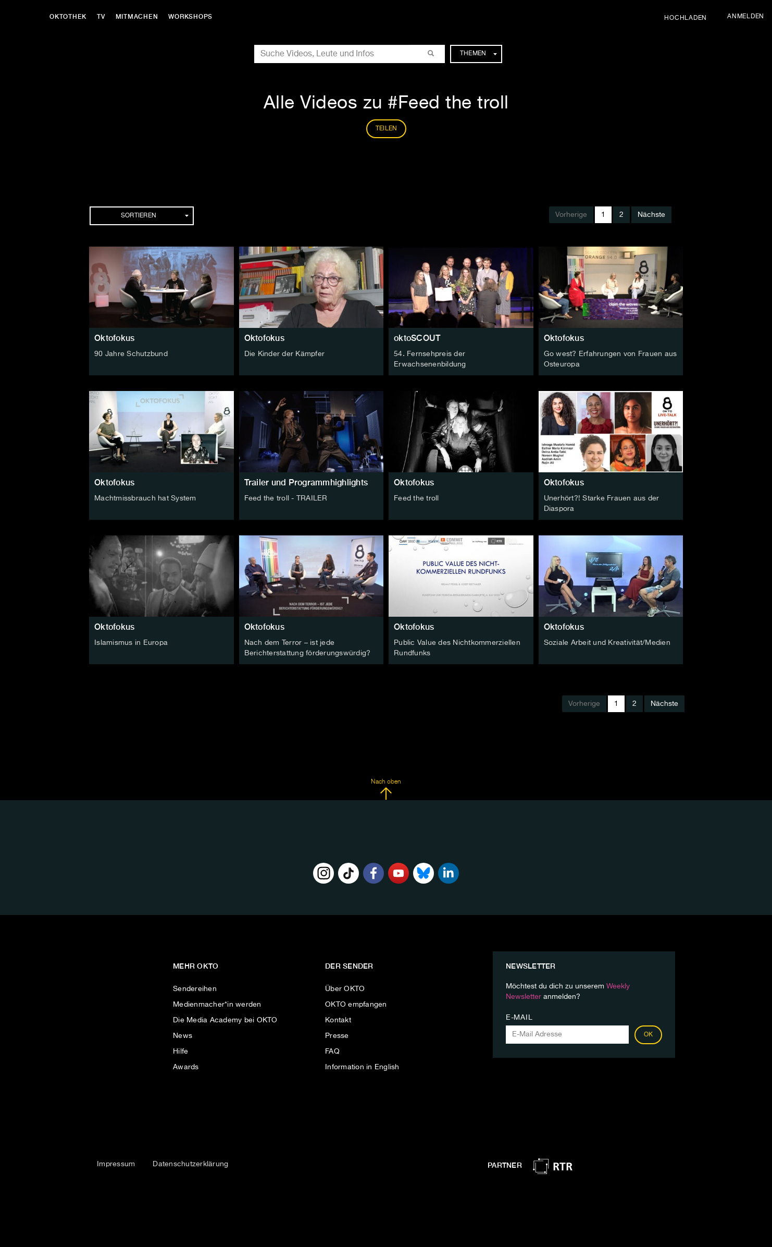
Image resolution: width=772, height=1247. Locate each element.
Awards (186, 1067)
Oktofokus (114, 338)
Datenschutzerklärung (190, 1164)
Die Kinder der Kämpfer (284, 354)
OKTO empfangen (356, 1004)
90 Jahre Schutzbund (131, 354)
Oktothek (67, 16)
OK (648, 1035)
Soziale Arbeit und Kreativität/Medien (607, 642)
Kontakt (338, 1020)
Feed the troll (416, 498)
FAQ (332, 1051)
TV (101, 16)
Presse (337, 1036)
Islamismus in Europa (131, 642)
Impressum (116, 1164)
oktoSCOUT (417, 338)
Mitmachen (137, 16)
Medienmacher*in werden (217, 1004)
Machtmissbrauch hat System (145, 498)
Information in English (362, 1067)
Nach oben (386, 789)
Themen (478, 54)
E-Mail (519, 1017)
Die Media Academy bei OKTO (225, 1020)
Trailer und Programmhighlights (306, 482)
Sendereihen (195, 989)
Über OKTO (345, 989)
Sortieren (155, 216)
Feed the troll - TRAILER (286, 498)
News (182, 1036)
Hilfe (180, 1051)
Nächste (651, 214)
